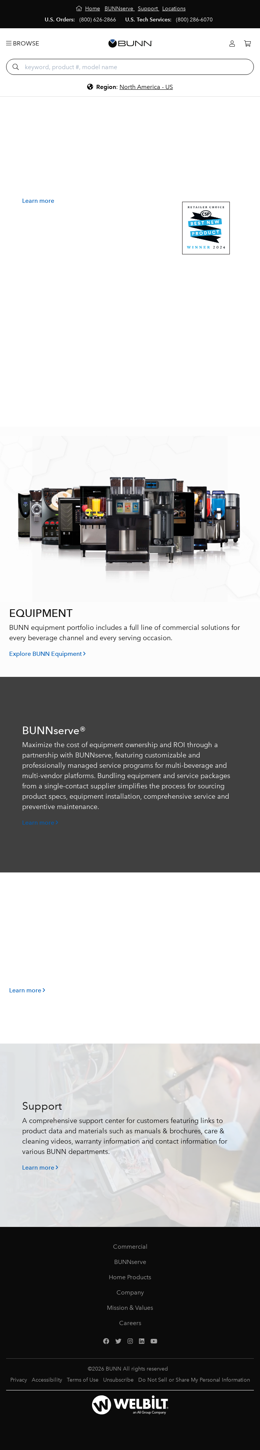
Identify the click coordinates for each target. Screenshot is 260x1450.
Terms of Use (83, 1380)
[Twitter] (118, 1341)
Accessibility (47, 1380)
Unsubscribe (118, 1380)
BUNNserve (130, 1262)
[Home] (88, 9)
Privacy (18, 1380)
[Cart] (247, 43)
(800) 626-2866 (97, 19)
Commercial (130, 1246)
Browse (22, 43)
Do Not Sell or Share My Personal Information (194, 1380)
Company (130, 1292)
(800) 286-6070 (194, 19)
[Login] (232, 43)
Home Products (130, 1277)
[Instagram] (130, 1341)
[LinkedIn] (141, 1341)
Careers (130, 1323)
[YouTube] (153, 1341)
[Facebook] (106, 1341)
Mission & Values (130, 1307)
